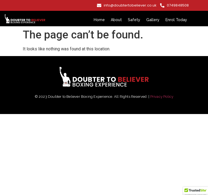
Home (99, 20)
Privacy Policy (162, 97)
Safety (134, 20)
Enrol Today (176, 20)
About (116, 20)
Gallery (153, 20)
